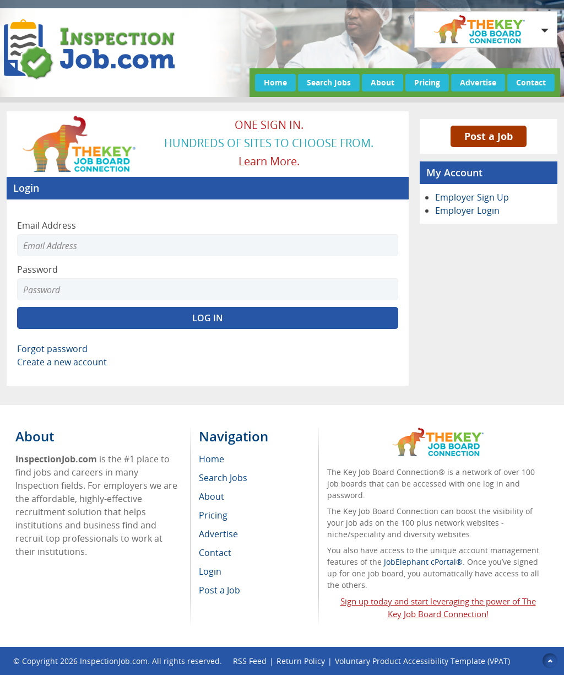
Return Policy (300, 661)
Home (275, 82)
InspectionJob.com (114, 661)
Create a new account (62, 362)
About (382, 82)
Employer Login (467, 210)
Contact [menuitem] (215, 553)
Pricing (427, 82)
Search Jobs (329, 82)
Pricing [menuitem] (213, 515)
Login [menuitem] (210, 571)
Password (37, 269)
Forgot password (52, 349)
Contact (531, 82)
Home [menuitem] (211, 459)
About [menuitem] (211, 496)
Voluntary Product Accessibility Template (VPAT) (422, 661)
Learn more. (269, 161)
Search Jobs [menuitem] (223, 478)
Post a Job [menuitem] (219, 590)
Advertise (478, 82)
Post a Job (488, 136)
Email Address (46, 225)
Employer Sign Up (472, 197)
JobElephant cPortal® (423, 562)
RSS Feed (250, 661)
